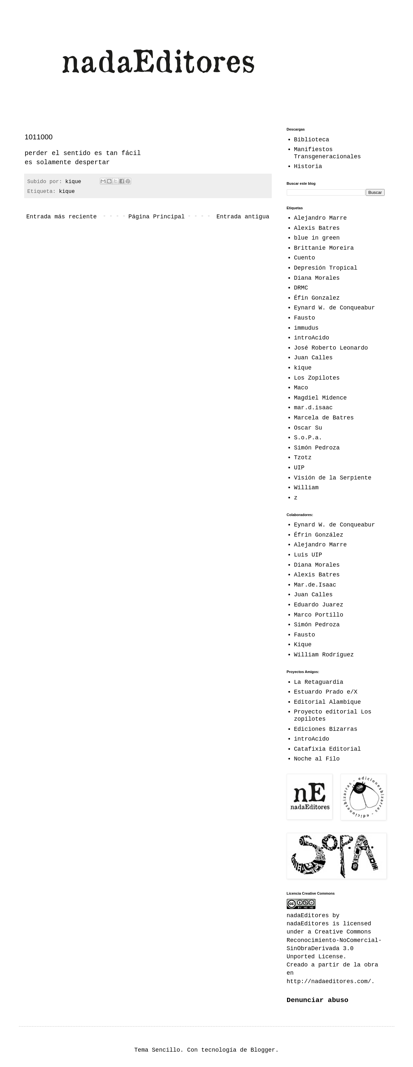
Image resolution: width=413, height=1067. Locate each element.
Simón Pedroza (317, 448)
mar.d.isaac (313, 407)
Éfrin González (318, 535)
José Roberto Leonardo (331, 348)
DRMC (301, 288)
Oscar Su (308, 428)
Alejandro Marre (320, 218)
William (306, 487)
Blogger (263, 1050)
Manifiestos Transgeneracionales (327, 153)
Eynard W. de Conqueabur (334, 308)
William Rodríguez (324, 654)
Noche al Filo (317, 759)
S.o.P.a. (308, 437)
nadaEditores (308, 923)
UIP (299, 467)
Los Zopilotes (317, 378)
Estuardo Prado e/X (325, 692)
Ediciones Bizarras (325, 729)
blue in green (317, 238)
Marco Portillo (318, 615)
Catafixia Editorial (327, 749)
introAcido (311, 338)
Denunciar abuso (317, 1000)
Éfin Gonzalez (317, 298)
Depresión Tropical (325, 268)
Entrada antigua (242, 216)
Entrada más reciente (61, 216)
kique (67, 192)
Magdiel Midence (320, 398)
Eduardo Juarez (318, 605)
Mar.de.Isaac (315, 585)
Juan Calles (313, 357)
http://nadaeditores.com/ (329, 981)
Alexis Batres (317, 228)
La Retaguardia (318, 682)
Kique (303, 644)
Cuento (304, 258)
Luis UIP (308, 555)
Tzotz (303, 457)
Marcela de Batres (324, 418)
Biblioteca (311, 139)
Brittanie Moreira (324, 248)
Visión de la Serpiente (333, 478)
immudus (306, 328)
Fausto (304, 318)
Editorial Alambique (327, 702)
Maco (301, 387)
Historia (308, 166)
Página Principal (157, 216)
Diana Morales (317, 278)
